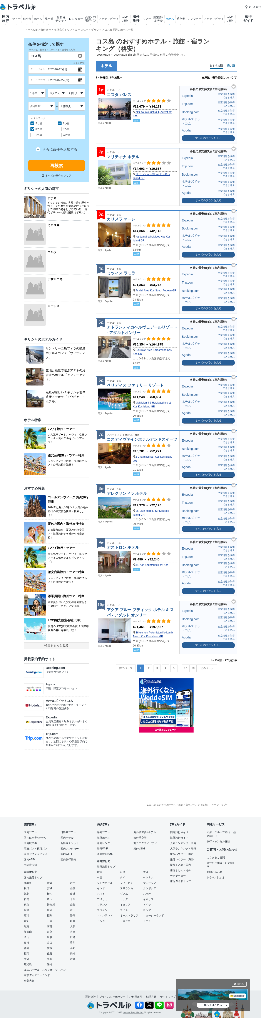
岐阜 (72, 920)
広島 (72, 937)
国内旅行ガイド (179, 832)
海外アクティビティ (145, 843)
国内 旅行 (5, 19)
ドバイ (147, 920)
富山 (72, 910)
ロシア (147, 910)
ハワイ (101, 893)
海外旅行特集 (105, 854)
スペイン (102, 910)
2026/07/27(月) (59, 80)
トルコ (101, 920)
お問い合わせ (214, 872)
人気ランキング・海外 (183, 848)
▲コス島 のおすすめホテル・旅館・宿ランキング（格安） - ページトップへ (187, 804)
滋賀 (26, 926)
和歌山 (28, 931)
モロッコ (125, 920)
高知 (72, 948)
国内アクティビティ (35, 854)
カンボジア (149, 888)
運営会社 (90, 996)
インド (101, 888)
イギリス (148, 899)
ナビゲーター (178, 875)
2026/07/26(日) (57, 69)
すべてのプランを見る (208, 138)
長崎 (72, 953)
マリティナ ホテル (123, 157)
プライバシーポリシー (112, 996)
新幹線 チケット (61, 19)
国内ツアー (30, 832)
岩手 (72, 882)
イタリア (125, 904)
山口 (49, 942)
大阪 (72, 926)
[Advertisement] (166, 767)
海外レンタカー (106, 843)
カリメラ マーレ (121, 219)
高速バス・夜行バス (35, 848)
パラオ (147, 893)
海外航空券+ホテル (145, 832)
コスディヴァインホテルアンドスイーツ (142, 439)
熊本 (49, 959)
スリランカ (126, 888)
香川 (72, 942)
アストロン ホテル (123, 547)
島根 (26, 942)
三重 (49, 920)
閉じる (241, 984)
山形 (72, 888)
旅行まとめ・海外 (180, 870)
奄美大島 (29, 980)
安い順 (231, 65)
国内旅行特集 (68, 859)
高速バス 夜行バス (91, 19)
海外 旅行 (135, 19)
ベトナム (148, 877)
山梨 (72, 904)
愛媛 (49, 948)
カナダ (124, 899)
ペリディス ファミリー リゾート (135, 385)
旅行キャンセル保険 (218, 841)
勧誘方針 (151, 996)
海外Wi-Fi (102, 848)
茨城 (72, 893)
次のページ (207, 668)
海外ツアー (103, 832)
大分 (26, 959)
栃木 (49, 893)
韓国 (99, 872)
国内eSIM (29, 859)
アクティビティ (109, 18)
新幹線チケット (69, 843)
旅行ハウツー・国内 (182, 854)
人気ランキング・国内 (183, 843)
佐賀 (49, 953)
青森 (49, 882)
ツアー (16, 18)
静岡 (72, 915)
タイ (122, 877)
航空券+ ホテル (158, 19)
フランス (102, 904)
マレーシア (149, 882)
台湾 (122, 872)
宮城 (49, 888)
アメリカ (102, 899)
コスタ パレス (119, 95)
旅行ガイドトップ (180, 881)
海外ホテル (103, 837)
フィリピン (126, 882)
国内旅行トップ (33, 877)
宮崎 (72, 959)
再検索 (56, 165)
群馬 (26, 899)
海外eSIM (139, 848)
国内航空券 (30, 843)
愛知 (26, 920)
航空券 (27, 18)
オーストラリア (129, 915)
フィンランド (105, 915)
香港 (145, 872)
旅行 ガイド (248, 19)
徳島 (26, 948)
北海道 (28, 882)
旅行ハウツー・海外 (182, 859)
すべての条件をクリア (56, 175)
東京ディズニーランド (37, 975)
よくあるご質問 (216, 857)
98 (193, 668)
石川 (26, 915)
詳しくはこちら (213, 1005)
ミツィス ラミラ (121, 273)
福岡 (26, 953)
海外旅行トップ (106, 866)
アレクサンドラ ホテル (127, 493)
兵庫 (72, 931)
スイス (124, 910)
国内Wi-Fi (66, 854)
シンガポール (105, 882)
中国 (99, 877)
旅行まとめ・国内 (180, 864)
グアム (124, 893)
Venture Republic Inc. (133, 1012)
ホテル (38, 18)
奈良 (49, 931)
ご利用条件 (135, 996)
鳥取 (49, 937)
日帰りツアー (68, 832)
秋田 (26, 888)
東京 (26, 904)
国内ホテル (67, 837)
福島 (26, 893)
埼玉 (49, 899)
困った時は (253, 6)
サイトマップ (168, 996)
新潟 (49, 910)
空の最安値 (30, 864)
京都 (49, 926)
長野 (26, 910)
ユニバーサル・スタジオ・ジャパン (45, 969)
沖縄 (49, 964)
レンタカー (76, 18)
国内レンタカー (69, 848)
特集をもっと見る (56, 645)
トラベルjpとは (215, 877)
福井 (49, 915)
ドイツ (147, 904)
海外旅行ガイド (179, 837)
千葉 (72, 899)
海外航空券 (140, 837)
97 (185, 668)
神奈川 (51, 904)
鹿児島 (28, 964)
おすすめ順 (216, 65)
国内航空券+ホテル (35, 837)
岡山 (26, 937)
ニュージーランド (153, 915)
